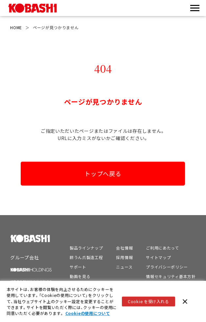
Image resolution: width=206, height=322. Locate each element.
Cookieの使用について (87, 314)
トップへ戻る (102, 173)
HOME (16, 27)
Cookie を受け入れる (148, 302)
